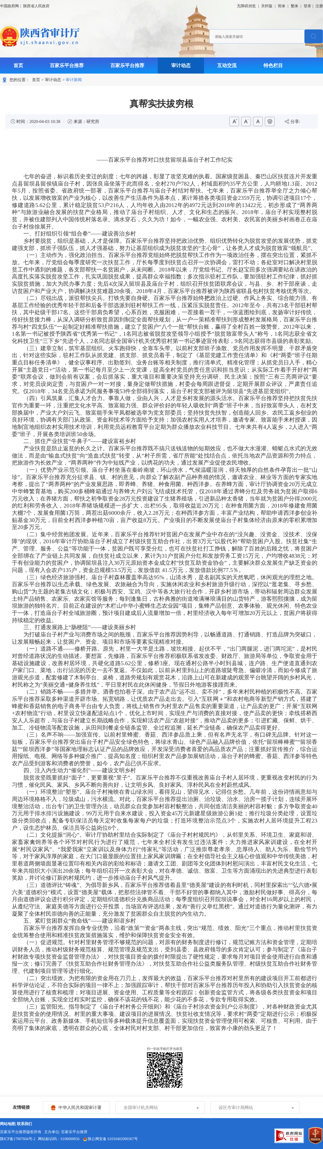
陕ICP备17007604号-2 (17, 1139)
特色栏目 (273, 65)
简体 (281, 6)
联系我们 (24, 1124)
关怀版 (266, 6)
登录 (307, 6)
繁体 (294, 6)
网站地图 (7, 1124)
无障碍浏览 (246, 6)
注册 (319, 6)
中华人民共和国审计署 (79, 1107)
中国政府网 (9, 6)
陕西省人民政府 (36, 6)
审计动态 (181, 65)
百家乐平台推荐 (67, 65)
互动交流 (227, 65)
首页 (18, 65)
